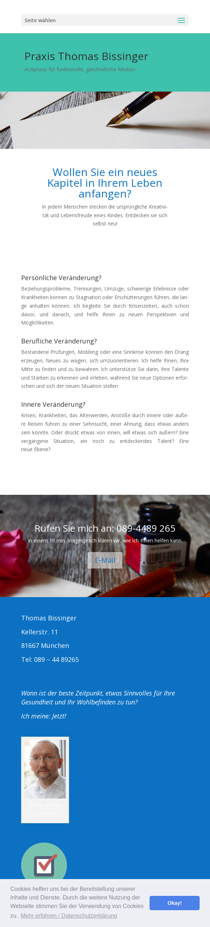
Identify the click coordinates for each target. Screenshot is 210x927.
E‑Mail (105, 560)
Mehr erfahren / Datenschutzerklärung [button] (69, 916)
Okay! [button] (174, 903)
